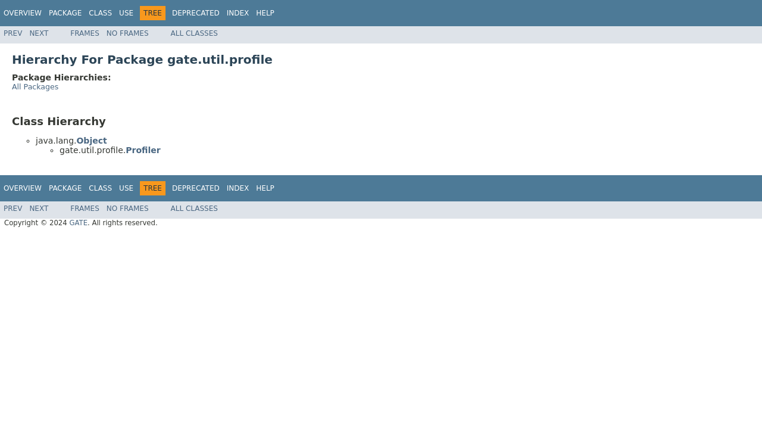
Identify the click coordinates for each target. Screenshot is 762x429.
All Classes (194, 33)
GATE (78, 223)
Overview (23, 13)
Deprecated (196, 13)
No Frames (128, 33)
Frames (84, 33)
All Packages (35, 86)
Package (65, 13)
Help (265, 13)
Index (238, 13)
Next (38, 33)
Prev (13, 33)
